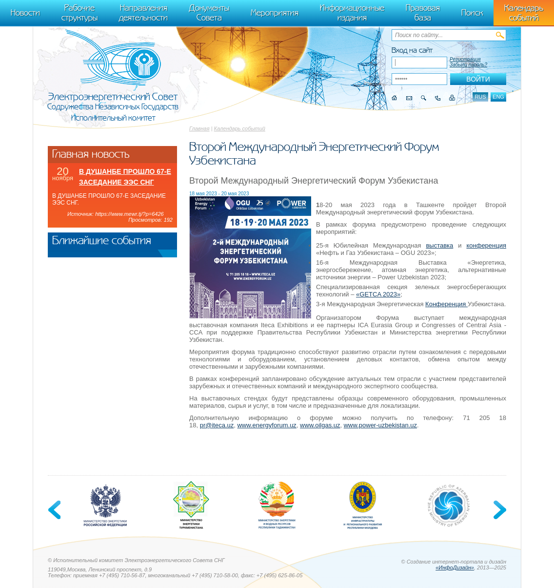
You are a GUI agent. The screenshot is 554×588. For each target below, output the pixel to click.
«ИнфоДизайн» (454, 567)
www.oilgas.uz (320, 425)
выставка (439, 245)
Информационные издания (352, 12)
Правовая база (423, 12)
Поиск (472, 13)
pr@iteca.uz (217, 425)
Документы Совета (209, 12)
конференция (486, 245)
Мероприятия (274, 13)
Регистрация (465, 59)
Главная (199, 128)
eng (498, 97)
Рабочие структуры (79, 12)
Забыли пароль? (468, 64)
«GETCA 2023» (378, 294)
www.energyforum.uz (266, 425)
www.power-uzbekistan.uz (380, 425)
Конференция (446, 304)
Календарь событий (239, 128)
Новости (25, 13)
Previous (55, 510)
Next (499, 510)
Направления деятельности (143, 12)
